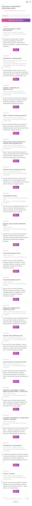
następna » (16, 501)
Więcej (16, 49)
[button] (30, 2)
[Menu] (27, 2)
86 (27, 498)
